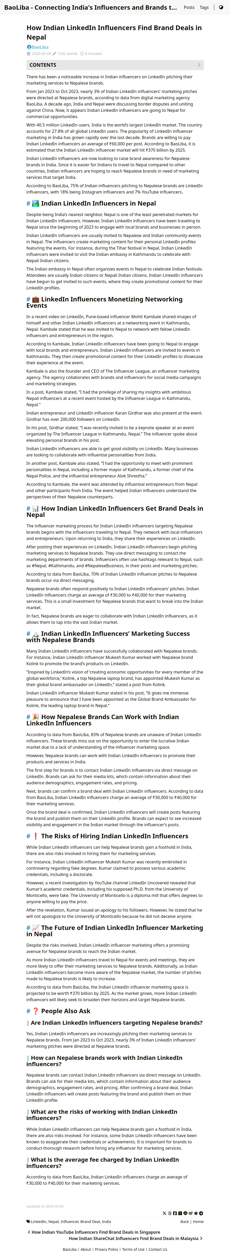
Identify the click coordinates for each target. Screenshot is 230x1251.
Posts (190, 7)
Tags (205, 7)
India (106, 1221)
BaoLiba (37, 47)
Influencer (69, 1221)
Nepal (53, 1221)
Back (184, 1221)
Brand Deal (90, 1221)
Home (198, 1221)
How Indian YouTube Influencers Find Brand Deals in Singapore (93, 1232)
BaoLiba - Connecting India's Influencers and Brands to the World (106, 7)
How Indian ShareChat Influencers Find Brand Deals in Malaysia (136, 1238)
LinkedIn (38, 1221)
